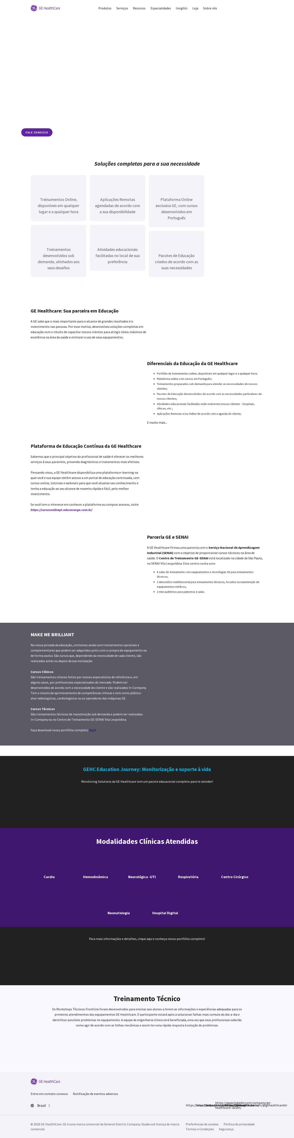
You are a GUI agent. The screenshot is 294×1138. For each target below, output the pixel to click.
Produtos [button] (104, 8)
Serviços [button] (122, 8)
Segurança (226, 1129)
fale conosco (37, 132)
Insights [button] (181, 8)
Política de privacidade (239, 1124)
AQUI (92, 730)
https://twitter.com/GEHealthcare (207, 1105)
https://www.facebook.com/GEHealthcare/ (188, 1105)
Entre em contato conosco (49, 1094)
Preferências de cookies (202, 1124)
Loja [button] (195, 8)
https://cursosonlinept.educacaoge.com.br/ (61, 510)
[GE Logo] (45, 8)
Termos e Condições (200, 1129)
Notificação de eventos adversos (95, 1094)
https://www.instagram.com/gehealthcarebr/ (198, 1105)
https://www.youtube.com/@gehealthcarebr (227, 1105)
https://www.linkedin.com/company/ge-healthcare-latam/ (217, 1105)
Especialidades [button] (160, 8)
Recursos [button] (139, 8)
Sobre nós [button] (210, 8)
